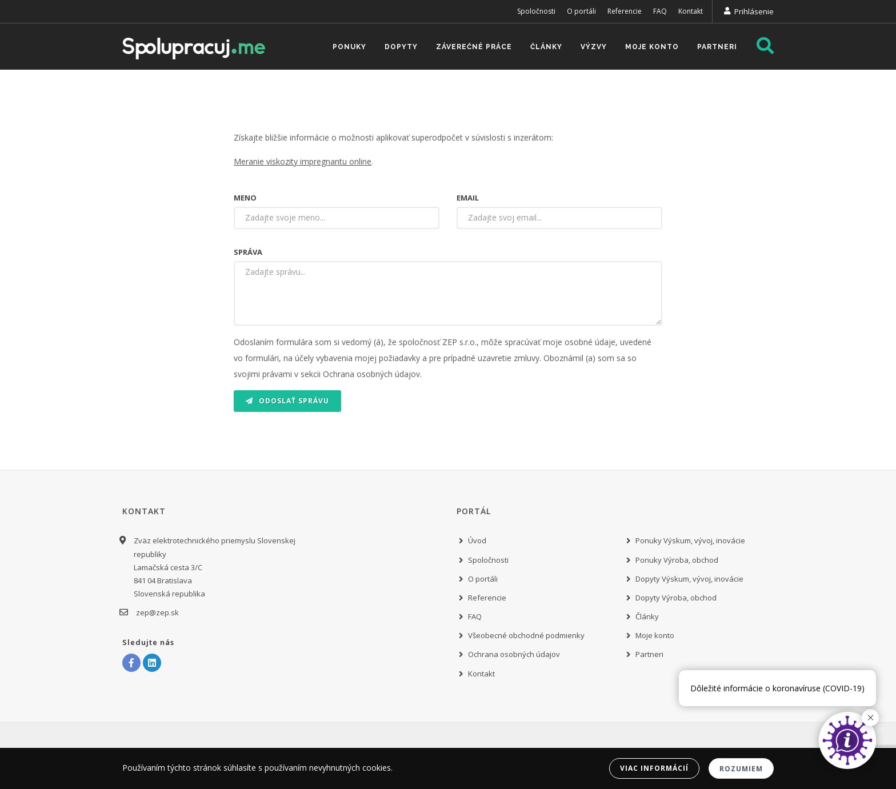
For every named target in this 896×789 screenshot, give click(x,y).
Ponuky (349, 47)
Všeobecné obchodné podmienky (526, 635)
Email (468, 198)
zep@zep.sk (156, 612)
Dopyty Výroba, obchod (676, 597)
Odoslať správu (287, 401)
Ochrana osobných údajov (514, 654)
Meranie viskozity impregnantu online (302, 161)
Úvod (477, 540)
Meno (245, 198)
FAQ (660, 11)
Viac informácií (654, 768)
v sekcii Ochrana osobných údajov (357, 374)
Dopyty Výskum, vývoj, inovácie (689, 579)
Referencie (624, 11)
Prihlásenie (754, 11)
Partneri (717, 47)
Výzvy (594, 47)
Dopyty (401, 47)
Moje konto (652, 47)
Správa (248, 252)
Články (546, 47)
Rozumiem (741, 769)
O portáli (581, 11)
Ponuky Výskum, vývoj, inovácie (690, 540)
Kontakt (690, 11)
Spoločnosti (536, 11)
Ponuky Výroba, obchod (676, 560)
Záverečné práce (474, 47)
